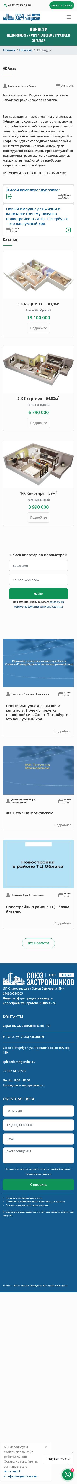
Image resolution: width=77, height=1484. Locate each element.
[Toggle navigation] (69, 17)
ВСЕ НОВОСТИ (38, 943)
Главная (9, 50)
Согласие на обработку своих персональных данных (35, 1201)
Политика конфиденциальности (24, 1198)
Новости (25, 50)
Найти (38, 594)
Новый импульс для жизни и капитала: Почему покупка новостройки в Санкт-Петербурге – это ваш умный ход (37, 216)
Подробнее (38, 328)
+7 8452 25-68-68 (19, 5)
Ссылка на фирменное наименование (27, 1205)
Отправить (38, 1185)
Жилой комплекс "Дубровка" (33, 189)
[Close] (46, 1446)
